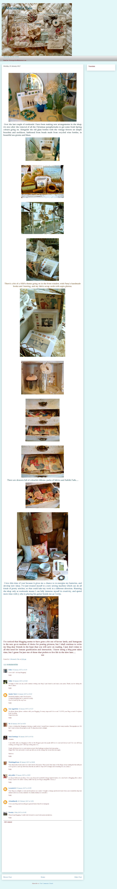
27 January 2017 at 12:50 (23, 775)
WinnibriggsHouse (14, 762)
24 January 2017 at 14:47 (26, 709)
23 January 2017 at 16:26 (20, 681)
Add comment (8, 822)
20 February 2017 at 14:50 (26, 801)
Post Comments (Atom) (46, 883)
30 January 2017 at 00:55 (23, 788)
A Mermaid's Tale (17, 8)
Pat (9, 723)
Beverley (11, 812)
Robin (10, 670)
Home (43, 877)
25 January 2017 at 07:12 (26, 736)
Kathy (10, 681)
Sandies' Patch (13, 694)
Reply (10, 675)
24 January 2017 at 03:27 (24, 694)
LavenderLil (12, 788)
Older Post (78, 877)
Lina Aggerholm (13, 709)
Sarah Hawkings (13, 736)
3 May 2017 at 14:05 (20, 812)
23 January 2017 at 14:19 (19, 670)
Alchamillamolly (13, 801)
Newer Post (7, 877)
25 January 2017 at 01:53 (18, 723)
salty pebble (12, 775)
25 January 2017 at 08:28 (27, 762)
